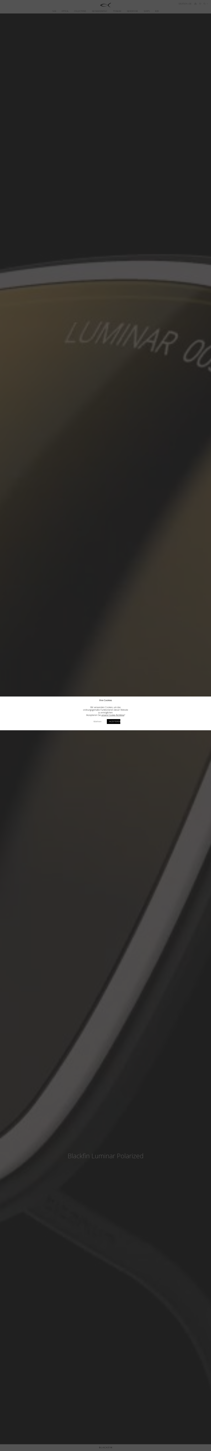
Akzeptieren (114, 721)
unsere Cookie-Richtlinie (112, 715)
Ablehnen (97, 721)
